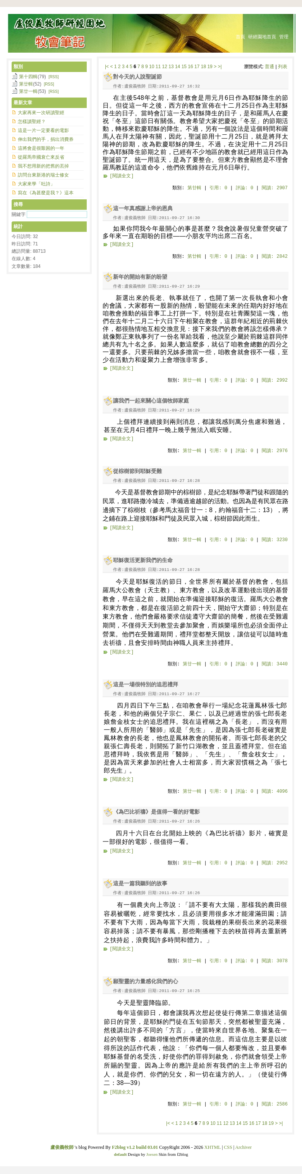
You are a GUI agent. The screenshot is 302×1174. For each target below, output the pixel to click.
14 (177, 66)
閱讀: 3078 (275, 961)
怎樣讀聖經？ (32, 121)
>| (220, 66)
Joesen (152, 1154)
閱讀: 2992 (275, 380)
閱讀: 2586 (275, 1104)
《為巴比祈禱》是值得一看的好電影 (156, 812)
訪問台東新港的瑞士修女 (43, 175)
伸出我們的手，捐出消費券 (46, 139)
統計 (18, 226)
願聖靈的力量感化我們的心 (145, 981)
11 (158, 66)
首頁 (240, 36)
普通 (269, 66)
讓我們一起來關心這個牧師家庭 (151, 401)
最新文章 (23, 102)
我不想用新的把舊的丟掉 (43, 166)
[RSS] (53, 77)
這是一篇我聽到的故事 (140, 883)
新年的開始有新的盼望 (140, 277)
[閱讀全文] (122, 176)
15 (184, 66)
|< (107, 66)
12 (164, 66)
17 (196, 66)
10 (151, 66)
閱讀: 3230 (275, 540)
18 (203, 66)
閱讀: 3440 (275, 664)
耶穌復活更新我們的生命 (143, 560)
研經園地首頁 (262, 36)
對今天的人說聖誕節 (137, 77)
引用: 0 (218, 188)
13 (170, 66)
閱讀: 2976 (275, 451)
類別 (18, 66)
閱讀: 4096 (275, 791)
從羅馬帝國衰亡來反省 (41, 157)
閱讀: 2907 (275, 188)
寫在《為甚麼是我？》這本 (46, 192)
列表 (282, 66)
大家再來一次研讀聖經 (41, 112)
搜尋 (18, 204)
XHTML (212, 1147)
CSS (228, 1147)
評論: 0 (245, 188)
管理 (283, 36)
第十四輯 (28, 76)
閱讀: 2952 (275, 863)
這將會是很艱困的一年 (41, 148)
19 (209, 66)
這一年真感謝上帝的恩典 (143, 208)
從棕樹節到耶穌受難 (137, 471)
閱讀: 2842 (275, 256)
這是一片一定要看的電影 (43, 130)
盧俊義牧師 (62, 1147)
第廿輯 (194, 188)
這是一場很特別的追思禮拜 (145, 684)
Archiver (243, 1147)
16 (190, 66)
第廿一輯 (192, 380)
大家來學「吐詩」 (36, 184)
